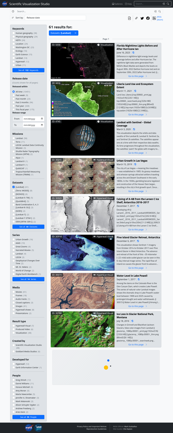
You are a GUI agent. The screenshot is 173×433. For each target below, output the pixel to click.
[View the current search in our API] (129, 18)
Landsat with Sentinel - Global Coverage (134, 124)
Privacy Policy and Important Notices (91, 426)
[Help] (13, 11)
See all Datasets (28, 226)
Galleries (117, 3)
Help (128, 3)
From (17, 118)
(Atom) (160, 19)
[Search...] (147, 3)
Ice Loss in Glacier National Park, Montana (135, 315)
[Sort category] (55, 17)
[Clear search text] (163, 3)
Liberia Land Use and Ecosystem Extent (135, 85)
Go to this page (137, 76)
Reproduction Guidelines (96, 429)
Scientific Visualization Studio (29, 3)
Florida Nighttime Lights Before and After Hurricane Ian (137, 47)
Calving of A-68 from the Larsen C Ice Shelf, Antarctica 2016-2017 (138, 200)
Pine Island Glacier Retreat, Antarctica (138, 237)
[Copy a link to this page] (136, 18)
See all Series (28, 279)
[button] (75, 33)
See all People (28, 417)
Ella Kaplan (127, 429)
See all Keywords (28, 70)
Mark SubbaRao (130, 426)
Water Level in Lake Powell (132, 275)
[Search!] (168, 3)
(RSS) (159, 16)
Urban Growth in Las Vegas (132, 160)
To (15, 125)
